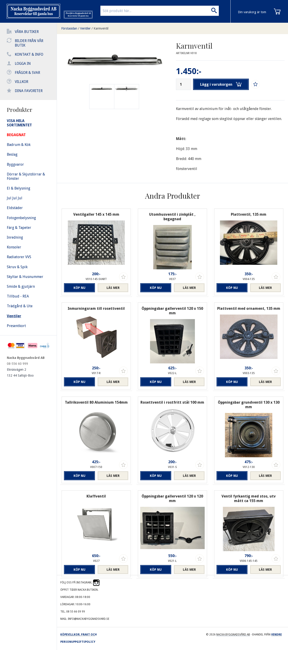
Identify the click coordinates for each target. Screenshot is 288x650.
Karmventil (101, 28)
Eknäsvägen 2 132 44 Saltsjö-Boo (20, 372)
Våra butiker (27, 32)
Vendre (276, 634)
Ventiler (85, 28)
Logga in (23, 63)
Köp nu (79, 288)
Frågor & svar (27, 72)
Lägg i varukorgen (221, 84)
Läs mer (113, 288)
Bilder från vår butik (29, 43)
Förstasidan (69, 28)
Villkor (21, 82)
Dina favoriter (29, 91)
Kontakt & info (29, 54)
